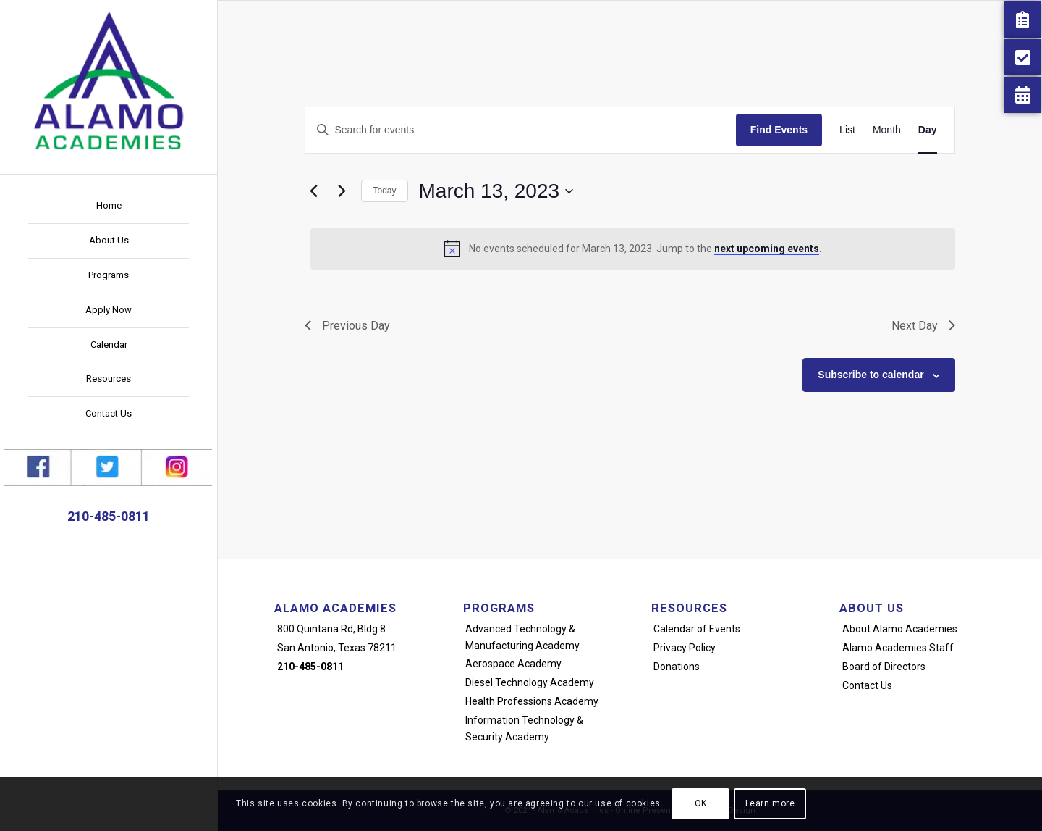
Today (384, 190)
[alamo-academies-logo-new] (108, 79)
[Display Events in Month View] (887, 130)
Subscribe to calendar (870, 374)
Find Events (779, 129)
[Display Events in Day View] (927, 130)
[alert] (632, 248)
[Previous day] (313, 191)
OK (701, 803)
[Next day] (341, 191)
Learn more (770, 803)
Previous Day (347, 326)
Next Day (923, 326)
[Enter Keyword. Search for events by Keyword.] (520, 130)
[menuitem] (108, 206)
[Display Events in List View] (847, 130)
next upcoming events (766, 248)
